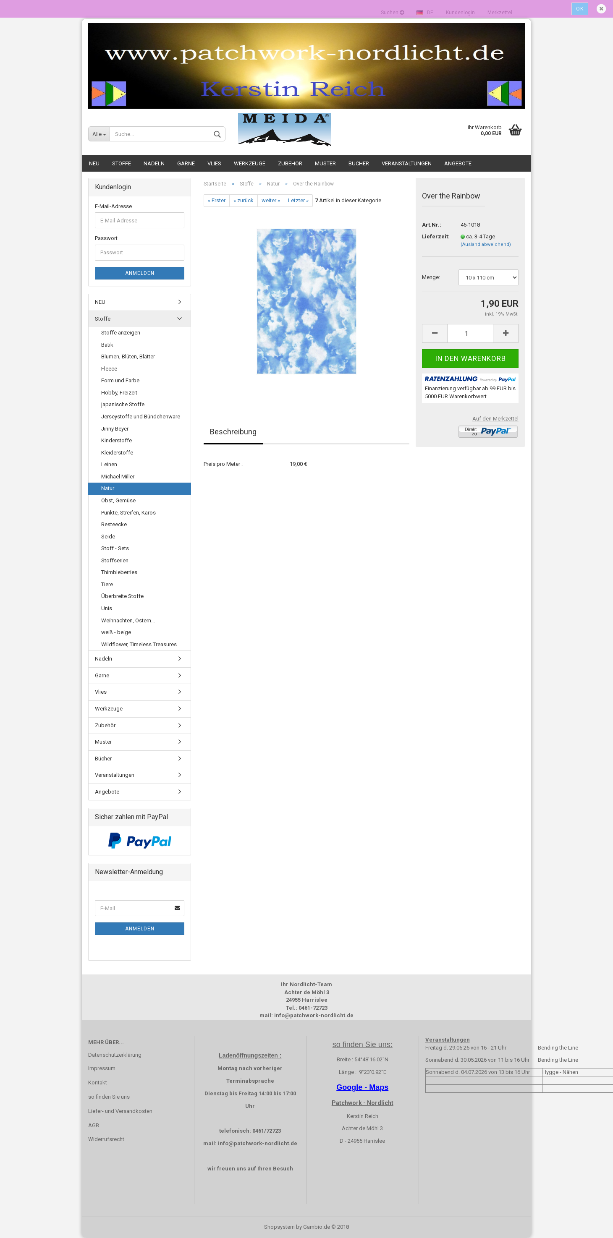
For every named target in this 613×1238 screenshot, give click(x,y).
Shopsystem (279, 1227)
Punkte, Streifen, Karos (128, 512)
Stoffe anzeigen (120, 332)
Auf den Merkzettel (495, 418)
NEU (94, 163)
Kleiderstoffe (117, 452)
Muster (325, 163)
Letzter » (298, 200)
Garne (186, 163)
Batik (107, 345)
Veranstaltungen (407, 163)
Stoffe (121, 163)
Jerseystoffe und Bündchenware (140, 416)
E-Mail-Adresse (113, 206)
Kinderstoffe (116, 440)
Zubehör (290, 163)
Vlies (214, 163)
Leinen (109, 464)
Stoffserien (114, 560)
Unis (106, 608)
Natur (107, 488)
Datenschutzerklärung (114, 1055)
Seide (108, 536)
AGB (93, 1125)
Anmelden (140, 273)
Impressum (101, 1068)
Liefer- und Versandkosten (120, 1111)
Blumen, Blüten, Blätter (128, 356)
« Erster (216, 200)
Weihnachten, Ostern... (128, 620)
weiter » (271, 200)
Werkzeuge (249, 163)
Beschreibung (233, 431)
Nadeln (154, 163)
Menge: (431, 277)
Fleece (109, 369)
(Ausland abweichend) (486, 244)
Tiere (107, 584)
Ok (580, 9)
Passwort (106, 238)
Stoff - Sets (115, 548)
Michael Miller (117, 476)
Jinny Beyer (114, 429)
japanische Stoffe (122, 404)
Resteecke (114, 524)
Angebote (458, 163)
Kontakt (97, 1082)
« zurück (243, 200)
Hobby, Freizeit (119, 392)
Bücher (358, 163)
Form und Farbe (120, 380)
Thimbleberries (119, 572)
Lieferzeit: (435, 236)
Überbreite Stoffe (122, 596)
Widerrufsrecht (106, 1139)
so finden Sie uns (109, 1097)
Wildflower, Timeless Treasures (139, 644)
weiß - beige (116, 632)
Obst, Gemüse (118, 500)
